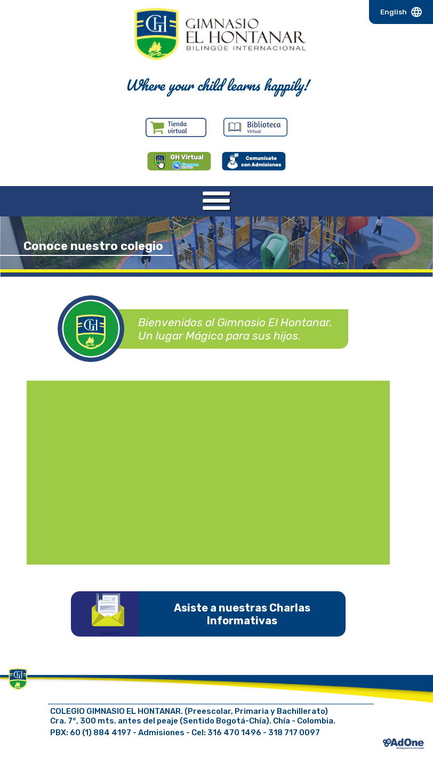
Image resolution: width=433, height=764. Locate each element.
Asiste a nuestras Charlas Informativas (242, 614)
